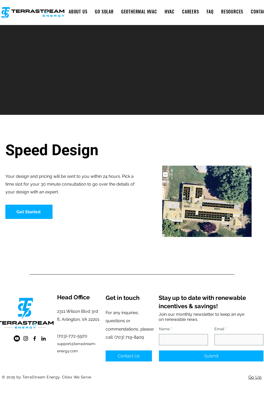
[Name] (181, 339)
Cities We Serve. (77, 377)
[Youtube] (17, 338)
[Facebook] (35, 338)
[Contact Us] (129, 355)
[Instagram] (26, 338)
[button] (104, 11)
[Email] (237, 339)
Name (165, 329)
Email (220, 329)
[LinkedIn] (43, 338)
